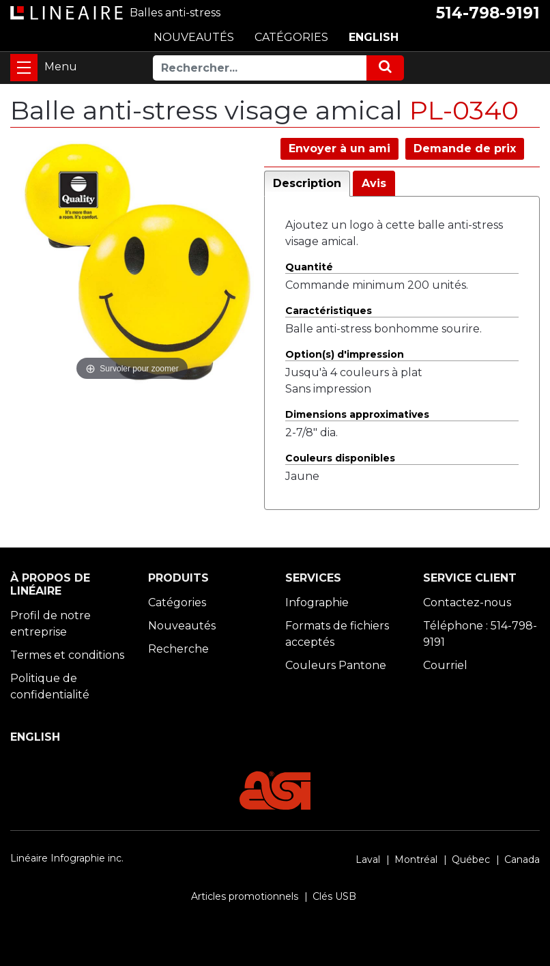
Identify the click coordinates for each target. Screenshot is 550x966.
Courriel (445, 665)
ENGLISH (374, 37)
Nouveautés (182, 625)
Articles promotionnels (244, 896)
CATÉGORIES (291, 37)
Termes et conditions (67, 655)
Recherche (178, 648)
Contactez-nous (467, 602)
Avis (374, 183)
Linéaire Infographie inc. (67, 858)
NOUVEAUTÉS (194, 37)
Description (307, 183)
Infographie (317, 602)
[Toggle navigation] (24, 67)
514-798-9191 (488, 13)
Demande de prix (465, 148)
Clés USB (334, 896)
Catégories (177, 602)
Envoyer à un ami (339, 148)
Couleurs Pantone (335, 665)
